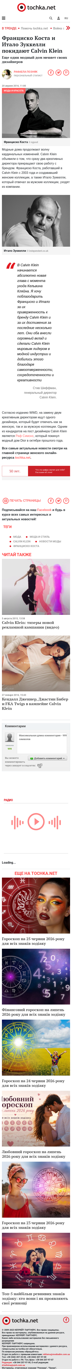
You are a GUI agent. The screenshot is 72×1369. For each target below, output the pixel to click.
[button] (58, 18)
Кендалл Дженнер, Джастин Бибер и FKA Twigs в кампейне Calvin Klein (35, 703)
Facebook (44, 510)
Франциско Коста (26, 546)
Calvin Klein (22, 541)
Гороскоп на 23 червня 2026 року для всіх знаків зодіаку (33, 1225)
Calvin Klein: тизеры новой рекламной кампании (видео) (30, 625)
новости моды (50, 541)
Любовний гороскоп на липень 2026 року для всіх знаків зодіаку (33, 1154)
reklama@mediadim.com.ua (56, 1354)
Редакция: (7, 1362)
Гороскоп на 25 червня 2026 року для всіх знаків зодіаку (33, 941)
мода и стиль (40, 536)
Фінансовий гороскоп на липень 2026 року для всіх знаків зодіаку (33, 1012)
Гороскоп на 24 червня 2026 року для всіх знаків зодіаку (33, 1083)
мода (17, 536)
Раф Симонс (25, 436)
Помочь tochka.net (35, 28)
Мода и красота (14, 90)
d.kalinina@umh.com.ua (13, 1365)
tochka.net (22, 457)
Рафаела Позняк (25, 71)
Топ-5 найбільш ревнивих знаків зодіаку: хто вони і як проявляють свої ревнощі (35, 1298)
